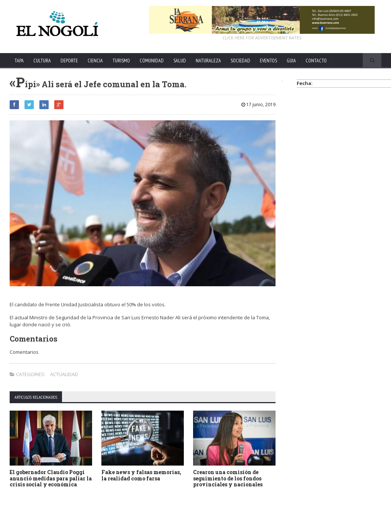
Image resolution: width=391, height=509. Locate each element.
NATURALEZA (208, 60)
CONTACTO (316, 60)
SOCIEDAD (240, 60)
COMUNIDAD (152, 60)
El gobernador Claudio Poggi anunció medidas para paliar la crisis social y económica (51, 478)
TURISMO (121, 60)
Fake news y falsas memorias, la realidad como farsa (141, 475)
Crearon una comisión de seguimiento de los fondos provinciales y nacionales (228, 478)
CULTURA (42, 60)
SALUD (179, 60)
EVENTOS (268, 60)
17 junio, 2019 (258, 104)
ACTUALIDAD (64, 374)
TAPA (19, 60)
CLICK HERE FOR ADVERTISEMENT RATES (261, 38)
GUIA (291, 60)
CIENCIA (95, 60)
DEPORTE (69, 60)
